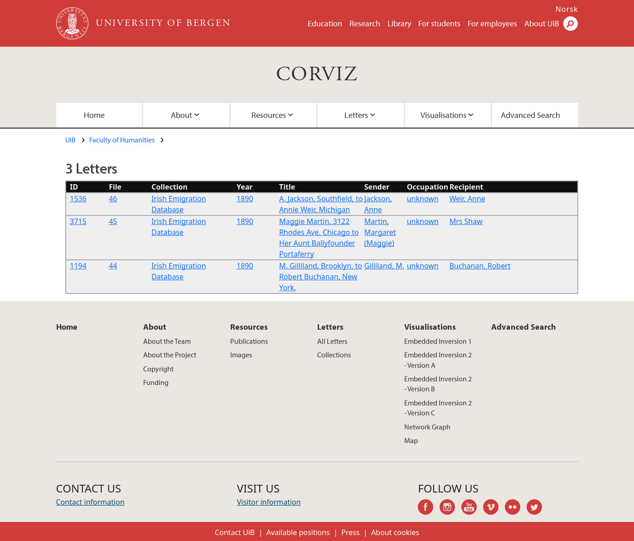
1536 (78, 199)
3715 (78, 221)
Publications (249, 341)
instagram (450, 508)
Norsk (567, 9)
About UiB (541, 23)
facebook (429, 508)
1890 (245, 199)
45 (113, 221)
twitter (537, 508)
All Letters (332, 341)
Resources (269, 115)
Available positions (298, 532)
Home (94, 115)
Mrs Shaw (466, 221)
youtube (472, 508)
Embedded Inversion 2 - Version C (438, 407)
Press (350, 532)
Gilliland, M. (384, 266)
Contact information (90, 502)
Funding (156, 382)
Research (364, 23)
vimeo (494, 508)
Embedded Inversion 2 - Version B (438, 383)
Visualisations (443, 115)
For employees (492, 23)
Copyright (158, 368)
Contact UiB (235, 532)
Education (325, 23)
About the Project (169, 354)
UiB (70, 139)
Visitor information (269, 502)
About (181, 115)
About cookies (395, 532)
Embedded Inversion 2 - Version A (438, 359)
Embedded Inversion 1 (438, 341)
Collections (334, 354)
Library (399, 23)
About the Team (167, 341)
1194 (78, 266)
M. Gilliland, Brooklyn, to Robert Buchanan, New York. (320, 276)
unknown (423, 199)
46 (113, 199)
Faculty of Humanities (122, 139)
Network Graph (427, 426)
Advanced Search (530, 115)
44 (113, 266)
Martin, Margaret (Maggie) (380, 232)
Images (241, 354)
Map (411, 440)
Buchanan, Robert (480, 266)
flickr (516, 508)
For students (439, 23)
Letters (356, 115)
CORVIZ (317, 75)
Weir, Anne (467, 199)
